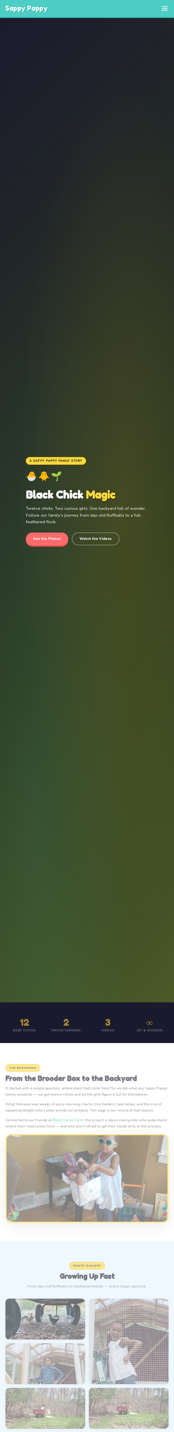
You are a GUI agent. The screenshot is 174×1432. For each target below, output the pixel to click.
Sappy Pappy (26, 8)
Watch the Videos (96, 538)
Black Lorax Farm (67, 1123)
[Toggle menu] (165, 8)
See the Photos (47, 538)
